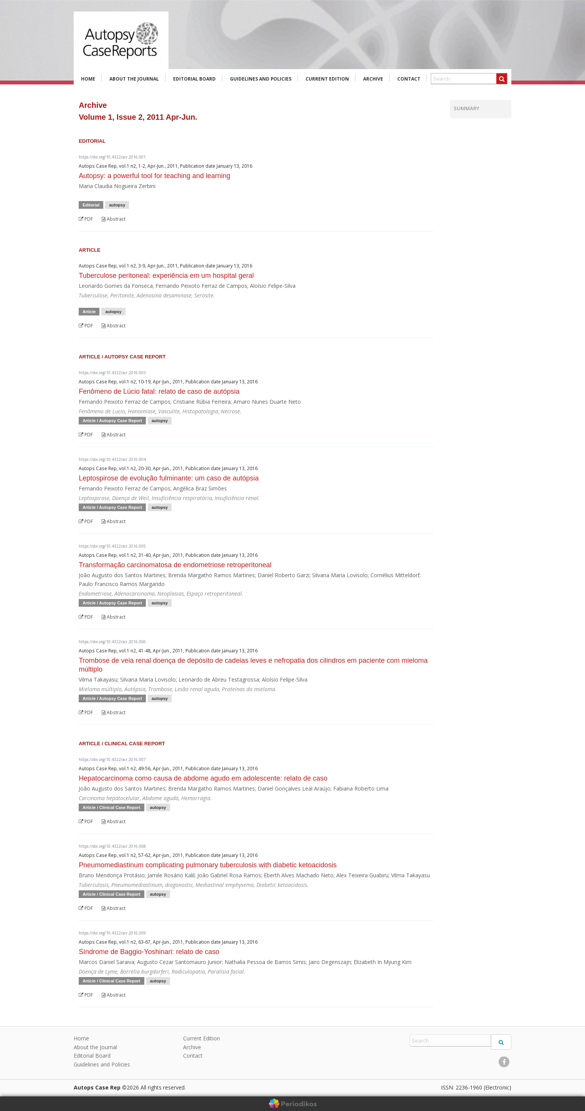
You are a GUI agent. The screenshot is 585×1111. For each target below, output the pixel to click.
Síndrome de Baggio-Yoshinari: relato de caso (149, 952)
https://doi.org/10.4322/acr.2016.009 (112, 933)
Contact (408, 79)
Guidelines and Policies (260, 79)
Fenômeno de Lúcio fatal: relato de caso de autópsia (159, 391)
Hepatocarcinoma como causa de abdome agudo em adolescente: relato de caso (203, 778)
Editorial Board (194, 79)
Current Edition (327, 79)
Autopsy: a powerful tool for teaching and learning (154, 176)
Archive (373, 79)
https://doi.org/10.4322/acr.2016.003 (112, 372)
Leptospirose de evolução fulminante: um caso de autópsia (169, 478)
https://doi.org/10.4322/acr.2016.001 (112, 157)
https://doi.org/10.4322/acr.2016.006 (112, 641)
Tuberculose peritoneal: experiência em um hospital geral (166, 275)
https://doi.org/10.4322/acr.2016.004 (112, 459)
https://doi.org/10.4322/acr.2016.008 (112, 846)
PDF (86, 219)
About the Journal (134, 79)
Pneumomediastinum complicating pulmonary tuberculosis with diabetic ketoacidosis (208, 865)
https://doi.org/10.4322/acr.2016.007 (112, 759)
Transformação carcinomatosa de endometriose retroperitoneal (175, 565)
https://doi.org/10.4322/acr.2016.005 (112, 546)
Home (88, 79)
